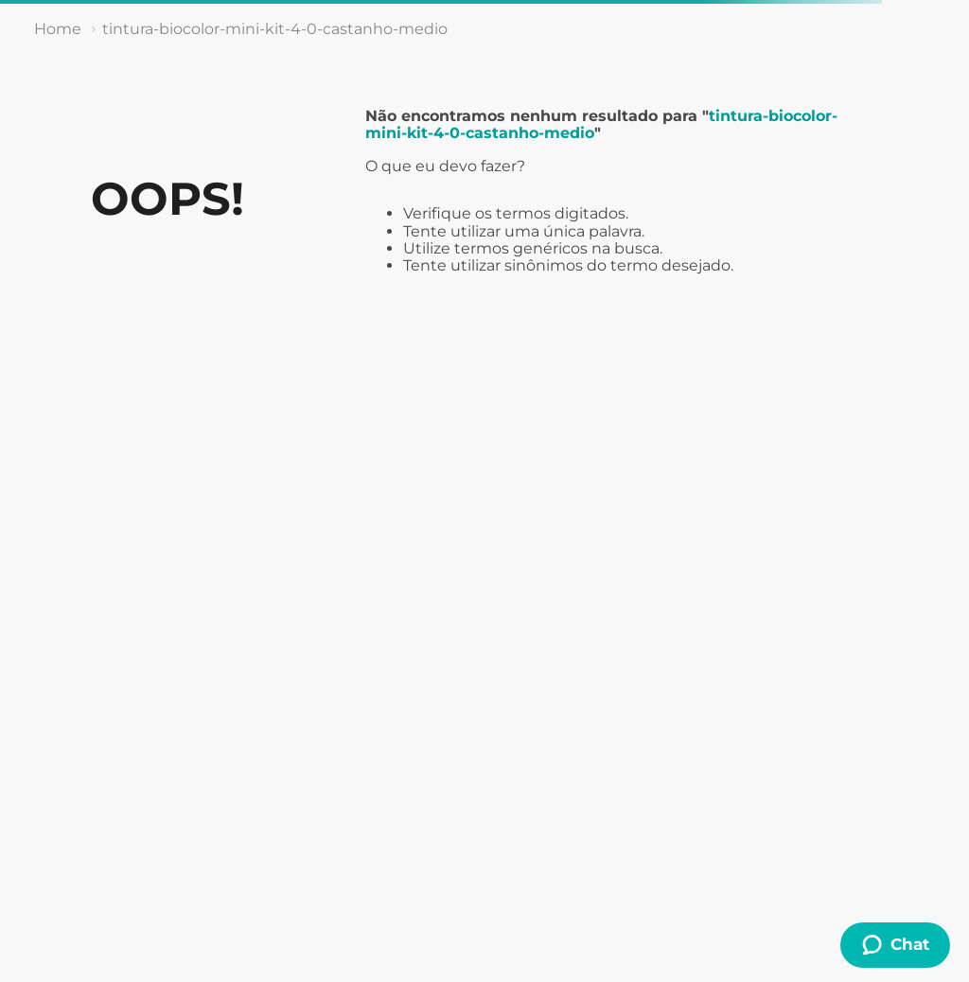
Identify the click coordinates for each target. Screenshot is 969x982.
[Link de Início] (57, 29)
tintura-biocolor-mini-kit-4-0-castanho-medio (275, 29)
